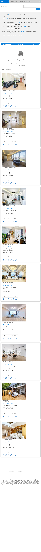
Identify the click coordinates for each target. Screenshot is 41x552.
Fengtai (24, 18)
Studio (9, 35)
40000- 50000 (30, 22)
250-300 (28, 26)
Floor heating (23, 31)
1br (12, 35)
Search (5, 6)
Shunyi (13, 18)
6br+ (22, 35)
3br (16, 35)
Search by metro (14, 1)
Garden (15, 31)
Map (30, 1)
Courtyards (25, 14)
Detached (16, 32)
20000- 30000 (17, 22)
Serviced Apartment (16, 14)
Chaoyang (10, 18)
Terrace (8, 32)
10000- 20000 (11, 22)
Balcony (27, 31)
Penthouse (34, 31)
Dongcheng (17, 18)
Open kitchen (10, 31)
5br (20, 35)
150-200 (20, 26)
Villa (21, 14)
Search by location (4, 1)
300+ (32, 26)
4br (18, 35)
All (7, 14)
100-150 (16, 26)
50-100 (12, 26)
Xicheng (20, 18)
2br (14, 35)
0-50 (9, 26)
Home (2, 6)
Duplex (30, 31)
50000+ (35, 22)
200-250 (24, 26)
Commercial (12, 32)
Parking (18, 31)
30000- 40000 (24, 22)
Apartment (10, 14)
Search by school (23, 1)
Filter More (20, 38)
